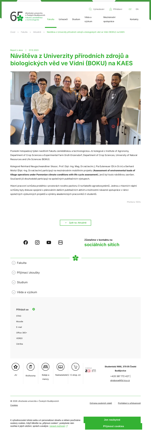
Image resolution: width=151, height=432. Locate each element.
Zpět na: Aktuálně (75, 222)
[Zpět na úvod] (27, 16)
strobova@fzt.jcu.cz (120, 380)
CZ (130, 9)
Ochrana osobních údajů (101, 403)
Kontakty (134, 19)
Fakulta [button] (50, 19)
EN (137, 9)
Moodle (19, 321)
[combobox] (98, 9)
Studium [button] (76, 19)
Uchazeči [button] (63, 19)
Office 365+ (21, 332)
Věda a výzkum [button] (88, 19)
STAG (18, 316)
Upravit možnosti (58, 429)
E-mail (19, 327)
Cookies (14, 405)
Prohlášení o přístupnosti (129, 403)
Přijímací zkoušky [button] (28, 272)
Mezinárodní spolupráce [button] (109, 19)
